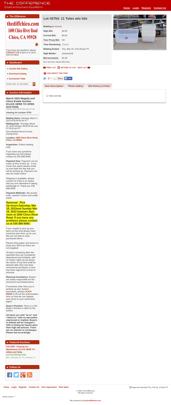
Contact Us (160, 8)
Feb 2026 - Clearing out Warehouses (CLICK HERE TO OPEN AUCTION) (22, 352)
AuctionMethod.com (92, 400)
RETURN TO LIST (66, 67)
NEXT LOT (84, 67)
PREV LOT (49, 67)
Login (136, 8)
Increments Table (17, 79)
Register (146, 8)
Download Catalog (18, 74)
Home (127, 8)
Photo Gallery (75, 86)
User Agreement (49, 387)
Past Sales (64, 387)
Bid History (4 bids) (99, 86)
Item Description (54, 86)
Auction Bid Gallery (18, 69)
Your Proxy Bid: (51, 40)
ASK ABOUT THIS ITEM (55, 73)
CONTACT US (12, 52)
